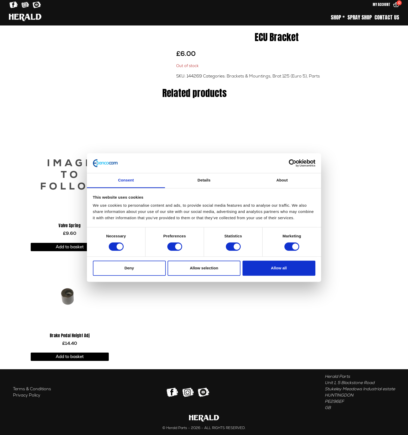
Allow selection (204, 268)
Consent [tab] (126, 180)
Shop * (338, 17)
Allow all (279, 268)
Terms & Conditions (32, 389)
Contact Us (386, 17)
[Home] (25, 17)
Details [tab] (204, 180)
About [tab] (282, 180)
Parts (314, 76)
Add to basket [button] (70, 247)
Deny (129, 268)
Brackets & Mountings (248, 76)
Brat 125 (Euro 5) (289, 76)
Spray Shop (359, 17)
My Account (381, 4)
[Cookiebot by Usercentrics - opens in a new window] (292, 163)
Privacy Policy (26, 395)
